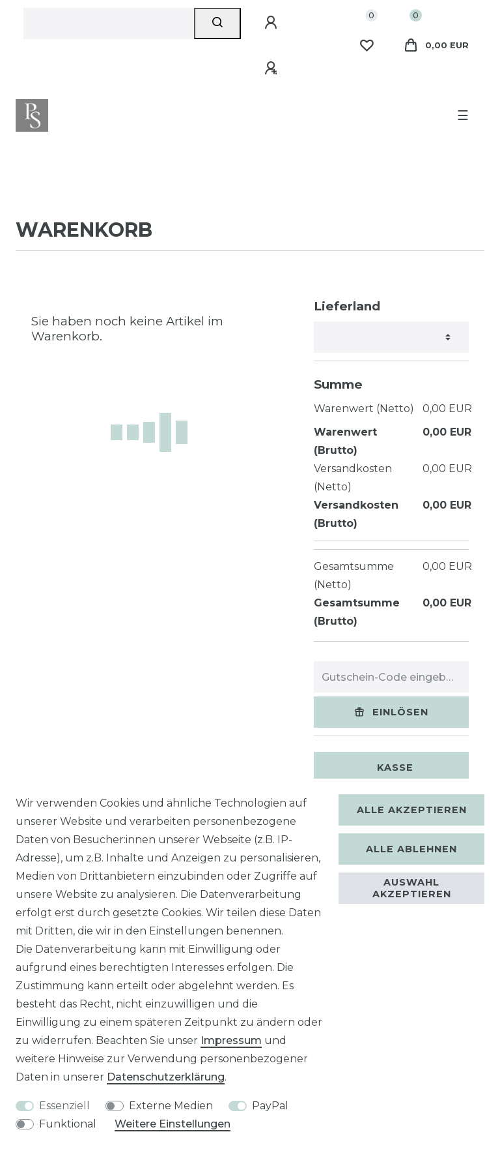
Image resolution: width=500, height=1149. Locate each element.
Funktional (67, 1124)
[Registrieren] (273, 68)
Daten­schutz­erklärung (166, 1077)
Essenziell (64, 1105)
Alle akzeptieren (412, 810)
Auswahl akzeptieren (411, 888)
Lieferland (347, 306)
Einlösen (391, 712)
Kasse (395, 767)
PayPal (270, 1105)
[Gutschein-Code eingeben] (391, 677)
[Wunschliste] (366, 45)
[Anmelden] (273, 23)
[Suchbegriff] (108, 23)
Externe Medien (171, 1105)
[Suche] (218, 23)
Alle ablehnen (411, 849)
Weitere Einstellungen (172, 1124)
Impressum (231, 1040)
